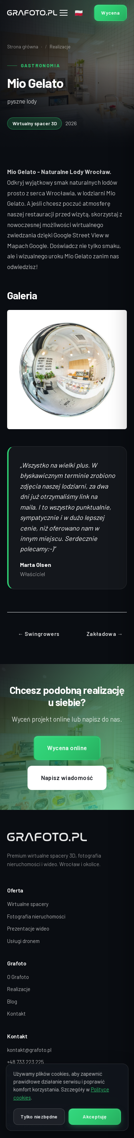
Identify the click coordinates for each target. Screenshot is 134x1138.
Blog (12, 1001)
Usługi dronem (23, 941)
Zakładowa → (104, 634)
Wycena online (67, 748)
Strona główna (22, 46)
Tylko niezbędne (39, 1116)
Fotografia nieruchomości (36, 916)
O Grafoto (18, 977)
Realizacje (60, 46)
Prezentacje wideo (28, 928)
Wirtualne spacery (28, 904)
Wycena (110, 13)
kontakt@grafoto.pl (29, 1050)
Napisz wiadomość (67, 778)
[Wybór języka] (80, 13)
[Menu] (64, 13)
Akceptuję (94, 1116)
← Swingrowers (38, 634)
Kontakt (16, 1013)
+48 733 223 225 (25, 1062)
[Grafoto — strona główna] (32, 13)
